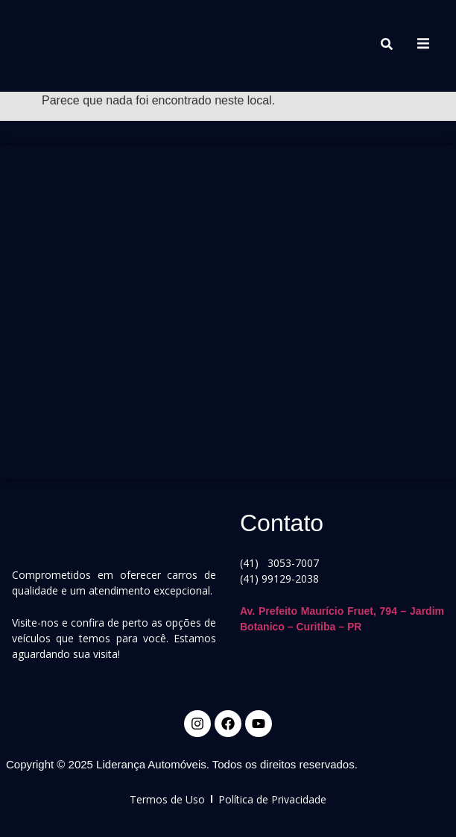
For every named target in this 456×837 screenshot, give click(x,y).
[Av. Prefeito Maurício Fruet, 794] (228, 306)
